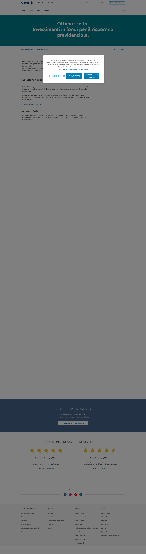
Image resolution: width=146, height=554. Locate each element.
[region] (73, 69)
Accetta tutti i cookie (91, 76)
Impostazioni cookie (56, 76)
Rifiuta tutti (74, 76)
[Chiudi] (101, 58)
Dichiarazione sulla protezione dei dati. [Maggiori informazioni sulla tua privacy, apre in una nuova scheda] (76, 69)
